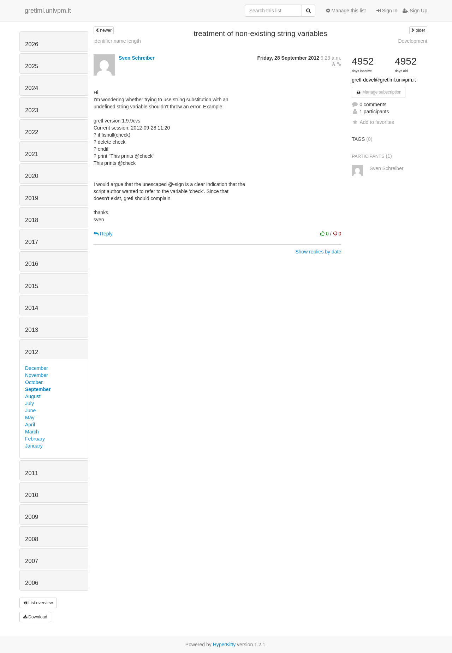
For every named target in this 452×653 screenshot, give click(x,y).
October (34, 382)
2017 (31, 242)
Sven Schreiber (137, 58)
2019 (31, 198)
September (37, 389)
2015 (31, 286)
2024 (31, 88)
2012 (31, 352)
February (35, 439)
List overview (38, 602)
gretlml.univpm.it (48, 10)
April (30, 424)
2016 (31, 263)
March (32, 432)
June (30, 410)
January (34, 446)
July (29, 403)
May (29, 417)
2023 (31, 110)
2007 (31, 561)
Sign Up (415, 10)
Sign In (386, 10)
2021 (31, 154)
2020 (31, 176)
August (33, 396)
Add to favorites (373, 122)
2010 (31, 495)
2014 (31, 308)
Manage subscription (379, 92)
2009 (31, 517)
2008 (31, 539)
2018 (31, 220)
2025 (31, 66)
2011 (31, 473)
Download (35, 617)
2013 (31, 329)
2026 (31, 44)
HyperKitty (224, 644)
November (36, 375)
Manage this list (346, 10)
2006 (31, 583)
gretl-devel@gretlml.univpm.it (384, 80)
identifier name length (117, 41)
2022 (31, 132)
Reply (103, 233)
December (36, 368)
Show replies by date (318, 251)
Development (413, 41)
